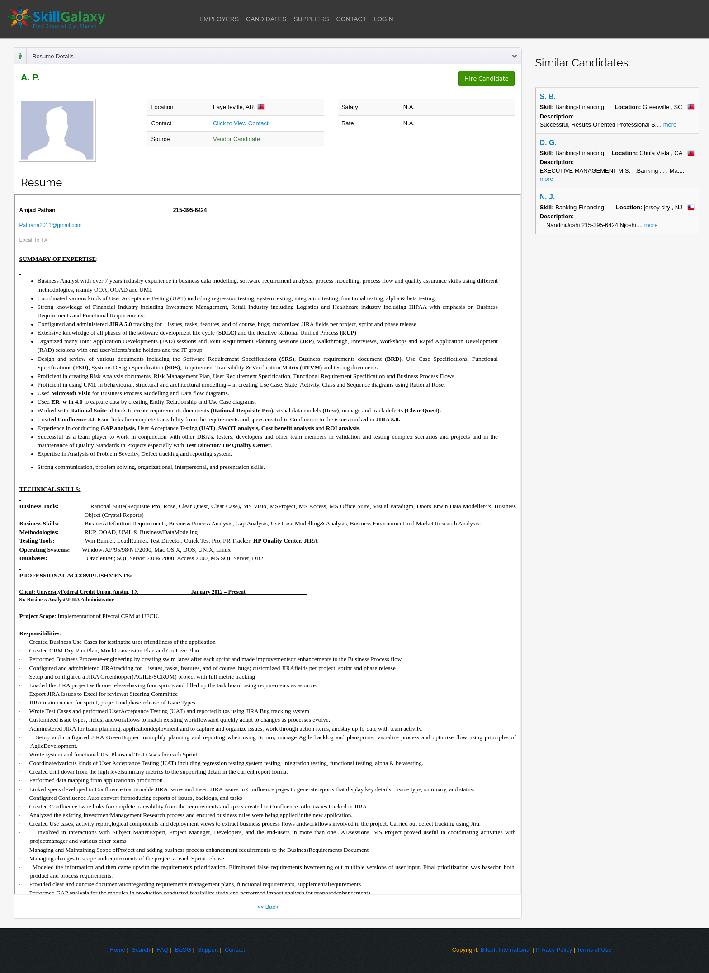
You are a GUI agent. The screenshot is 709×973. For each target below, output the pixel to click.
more (669, 124)
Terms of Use (594, 949)
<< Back (268, 906)
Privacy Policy (553, 949)
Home (117, 949)
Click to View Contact (241, 123)
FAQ (163, 949)
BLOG (183, 949)
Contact (235, 949)
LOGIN (383, 19)
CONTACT (351, 19)
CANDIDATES (266, 19)
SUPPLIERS (311, 19)
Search (141, 949)
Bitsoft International (506, 949)
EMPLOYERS (219, 19)
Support (208, 949)
